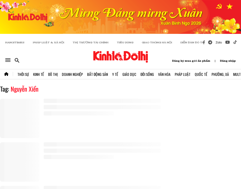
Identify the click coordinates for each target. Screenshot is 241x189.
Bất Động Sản (97, 74)
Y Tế (115, 74)
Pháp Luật (182, 74)
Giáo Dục (129, 74)
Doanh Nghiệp (72, 74)
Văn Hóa (164, 74)
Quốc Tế (201, 74)
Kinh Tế (38, 74)
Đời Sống (147, 74)
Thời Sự (23, 74)
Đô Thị (53, 74)
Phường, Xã (220, 74)
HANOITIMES (14, 42)
